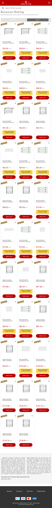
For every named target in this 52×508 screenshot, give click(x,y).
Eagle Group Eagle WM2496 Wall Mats (24, 400)
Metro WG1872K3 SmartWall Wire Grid (24, 320)
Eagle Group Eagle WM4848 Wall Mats (7, 434)
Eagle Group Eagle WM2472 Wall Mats (7, 360)
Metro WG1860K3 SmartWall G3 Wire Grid (24, 241)
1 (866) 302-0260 (9, 53)
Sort (38, 20)
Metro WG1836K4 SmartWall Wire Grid (41, 82)
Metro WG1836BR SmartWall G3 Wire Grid (8, 42)
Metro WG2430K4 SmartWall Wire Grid (41, 241)
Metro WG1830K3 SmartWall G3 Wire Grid (41, 42)
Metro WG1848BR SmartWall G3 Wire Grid (24, 42)
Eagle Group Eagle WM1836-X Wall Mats (24, 122)
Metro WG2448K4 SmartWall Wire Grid (41, 360)
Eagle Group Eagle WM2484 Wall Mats (7, 400)
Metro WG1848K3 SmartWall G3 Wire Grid (24, 161)
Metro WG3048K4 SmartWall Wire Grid (24, 360)
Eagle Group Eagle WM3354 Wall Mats (24, 434)
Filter (14, 20)
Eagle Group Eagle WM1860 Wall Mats (40, 280)
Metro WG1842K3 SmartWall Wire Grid (41, 161)
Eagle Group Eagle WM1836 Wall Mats (40, 122)
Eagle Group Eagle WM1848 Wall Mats (24, 201)
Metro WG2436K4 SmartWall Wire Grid (24, 280)
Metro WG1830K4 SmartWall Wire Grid (7, 82)
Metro (9, 479)
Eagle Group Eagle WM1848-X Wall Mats (8, 201)
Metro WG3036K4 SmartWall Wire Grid (7, 320)
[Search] (26, 8)
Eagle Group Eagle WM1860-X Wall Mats (8, 280)
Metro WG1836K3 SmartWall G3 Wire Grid (24, 82)
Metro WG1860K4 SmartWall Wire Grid (7, 241)
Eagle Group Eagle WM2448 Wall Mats (40, 320)
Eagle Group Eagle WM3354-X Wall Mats (41, 400)
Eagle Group (4, 479)
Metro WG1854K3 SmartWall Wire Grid (41, 201)
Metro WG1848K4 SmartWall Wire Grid (7, 161)
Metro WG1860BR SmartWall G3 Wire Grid (8, 122)
